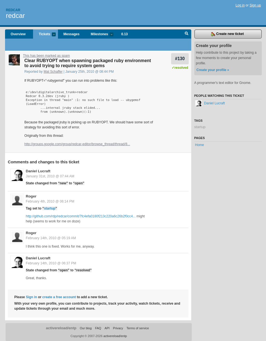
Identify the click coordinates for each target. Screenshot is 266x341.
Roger (31, 196)
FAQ (98, 328)
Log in (240, 5)
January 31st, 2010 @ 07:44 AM (50, 176)
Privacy (118, 328)
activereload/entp (61, 328)
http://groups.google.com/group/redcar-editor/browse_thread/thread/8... (77, 144)
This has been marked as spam (46, 56)
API (107, 328)
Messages (72, 34)
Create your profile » (213, 70)
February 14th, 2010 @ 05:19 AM (51, 238)
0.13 (124, 34)
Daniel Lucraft (38, 171)
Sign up (255, 5)
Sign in (31, 297)
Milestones (99, 34)
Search (186, 34)
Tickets (44, 34)
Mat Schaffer (53, 72)
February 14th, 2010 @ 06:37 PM (51, 263)
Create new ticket (227, 34)
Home (199, 145)
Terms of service (138, 328)
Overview (18, 34)
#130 (180, 58)
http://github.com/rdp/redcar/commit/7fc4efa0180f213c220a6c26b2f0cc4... (81, 216)
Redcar (13, 10)
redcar (15, 15)
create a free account (59, 297)
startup (49, 208)
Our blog (86, 328)
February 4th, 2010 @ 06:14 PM (50, 201)
